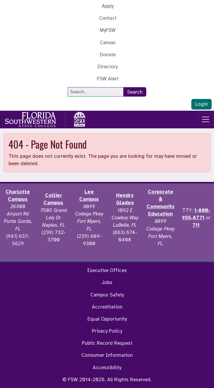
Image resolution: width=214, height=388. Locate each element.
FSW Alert (108, 79)
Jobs (107, 282)
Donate (108, 55)
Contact (108, 18)
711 (196, 225)
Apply (108, 6)
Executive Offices (107, 270)
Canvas (108, 42)
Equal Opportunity (107, 319)
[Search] (96, 92)
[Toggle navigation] (205, 119)
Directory (107, 67)
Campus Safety (107, 295)
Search (134, 92)
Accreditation (107, 307)
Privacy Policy (107, 331)
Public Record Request (107, 343)
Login (201, 104)
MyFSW (107, 30)
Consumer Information (107, 355)
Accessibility (107, 367)
